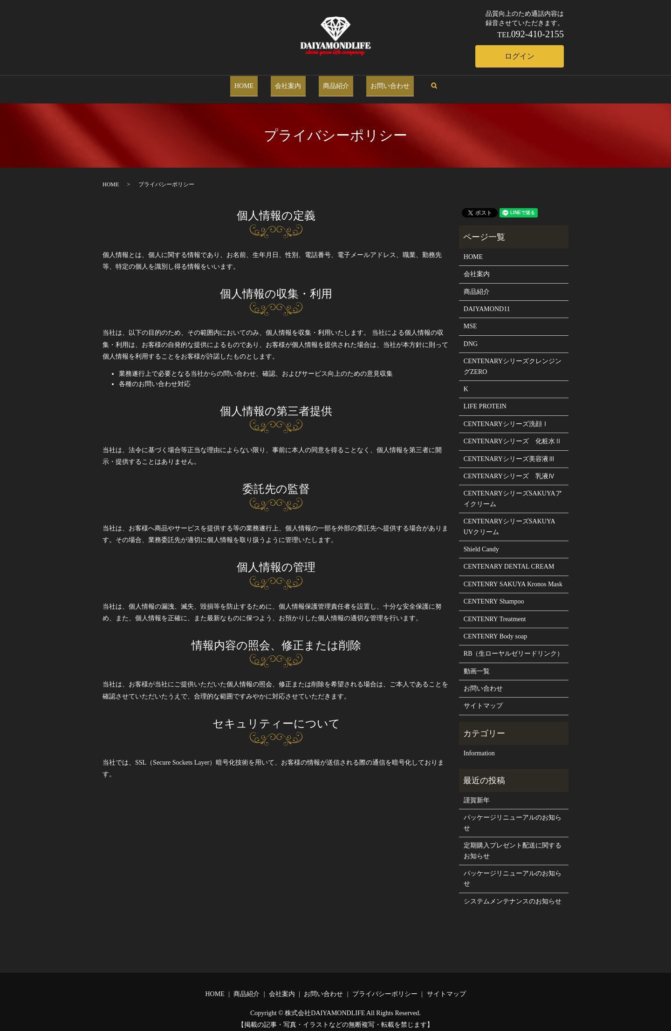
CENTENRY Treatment (495, 613)
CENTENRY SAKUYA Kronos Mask (513, 578)
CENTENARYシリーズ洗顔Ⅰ (506, 417)
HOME (256, 82)
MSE (470, 320)
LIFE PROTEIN (485, 400)
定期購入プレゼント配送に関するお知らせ (512, 844)
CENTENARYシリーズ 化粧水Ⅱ (512, 435)
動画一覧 (477, 665)
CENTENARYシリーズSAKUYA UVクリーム (509, 520)
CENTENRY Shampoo (494, 595)
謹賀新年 (477, 794)
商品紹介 (332, 82)
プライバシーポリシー (385, 987)
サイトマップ (483, 700)
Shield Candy (481, 543)
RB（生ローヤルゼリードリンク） (514, 647)
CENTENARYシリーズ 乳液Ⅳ (509, 470)
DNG (471, 337)
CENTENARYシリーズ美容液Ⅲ (509, 452)
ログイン (519, 56)
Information (479, 747)
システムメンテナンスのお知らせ (512, 895)
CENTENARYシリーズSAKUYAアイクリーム (513, 493)
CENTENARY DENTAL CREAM (509, 560)
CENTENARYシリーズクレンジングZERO (512, 360)
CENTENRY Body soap (495, 630)
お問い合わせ (377, 82)
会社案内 (293, 82)
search (417, 83)
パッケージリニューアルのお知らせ (512, 817)
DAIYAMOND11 (487, 302)
